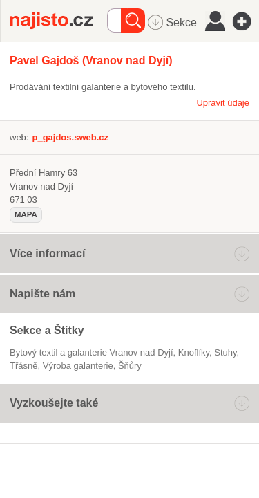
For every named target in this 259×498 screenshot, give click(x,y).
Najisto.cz (58, 20)
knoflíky (193, 352)
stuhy (225, 352)
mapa (26, 214)
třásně (23, 365)
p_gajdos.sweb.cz (70, 137)
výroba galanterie (78, 365)
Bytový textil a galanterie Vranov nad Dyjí (91, 352)
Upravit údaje (222, 103)
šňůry (130, 365)
